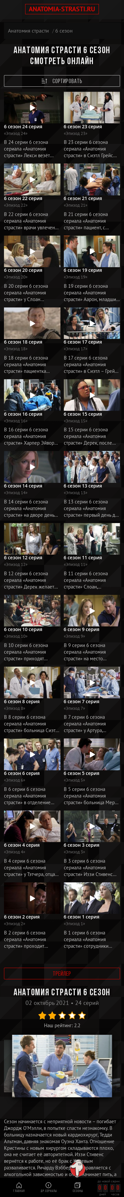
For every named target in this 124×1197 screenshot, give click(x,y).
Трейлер (62, 974)
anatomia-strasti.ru (62, 9)
